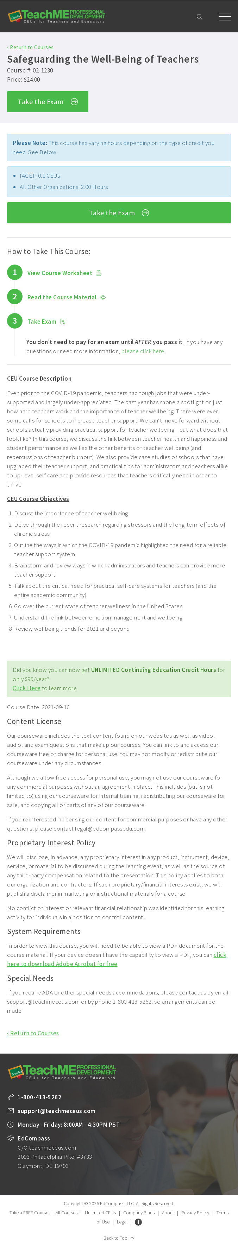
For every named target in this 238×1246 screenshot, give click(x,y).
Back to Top (115, 1238)
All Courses (66, 1212)
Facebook (138, 1222)
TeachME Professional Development (56, 16)
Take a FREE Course (29, 1212)
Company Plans (139, 1212)
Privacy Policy (195, 1212)
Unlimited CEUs (100, 1212)
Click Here (26, 688)
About (168, 1212)
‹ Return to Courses (30, 47)
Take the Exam (48, 102)
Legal (122, 1222)
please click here (142, 351)
